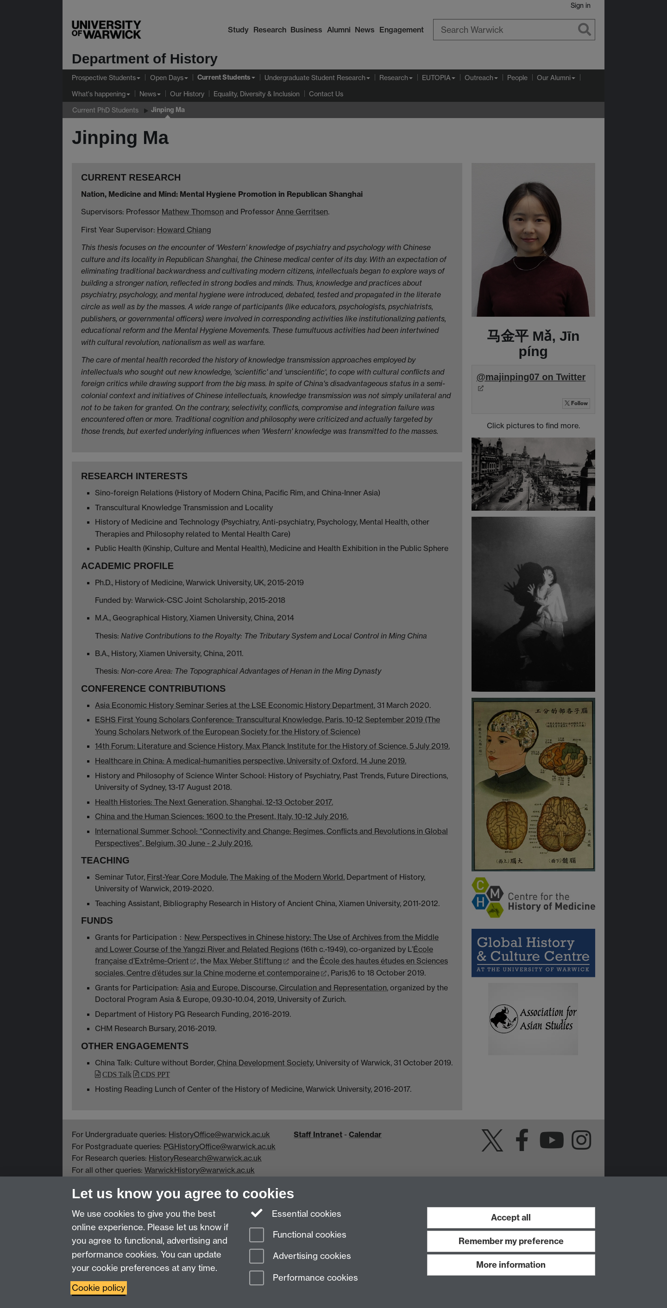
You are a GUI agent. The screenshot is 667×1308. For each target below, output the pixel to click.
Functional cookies (297, 1235)
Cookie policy (99, 1288)
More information (511, 1264)
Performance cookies (303, 1278)
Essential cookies (295, 1213)
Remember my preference (511, 1241)
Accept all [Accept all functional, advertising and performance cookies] (511, 1217)
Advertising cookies (300, 1256)
